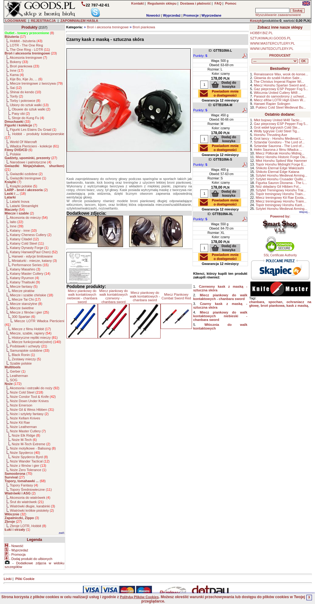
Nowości (153, 15)
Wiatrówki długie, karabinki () (32, 506)
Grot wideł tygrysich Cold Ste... (277, 127)
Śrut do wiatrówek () (27, 502)
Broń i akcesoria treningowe (108, 27)
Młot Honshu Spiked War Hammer (281, 160)
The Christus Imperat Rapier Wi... (279, 81)
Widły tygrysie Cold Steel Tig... (277, 131)
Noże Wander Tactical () (30, 461)
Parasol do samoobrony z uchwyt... (280, 96)
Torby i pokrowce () (25, 100)
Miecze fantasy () (24, 286)
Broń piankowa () (24, 66)
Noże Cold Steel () (26, 392)
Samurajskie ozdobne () (29, 350)
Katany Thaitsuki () (25, 282)
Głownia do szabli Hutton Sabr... (278, 78)
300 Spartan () (23, 316)
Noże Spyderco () (25, 452)
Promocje (191, 15)
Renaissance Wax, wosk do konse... (281, 74)
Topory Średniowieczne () (31, 489)
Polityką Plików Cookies (139, 597)
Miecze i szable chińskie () (31, 295)
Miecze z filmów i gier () (29, 312)
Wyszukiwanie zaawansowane (278, 15)
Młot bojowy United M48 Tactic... (278, 120)
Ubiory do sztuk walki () (29, 105)
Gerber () (18, 371)
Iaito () (16, 222)
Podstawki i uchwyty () (28, 346)
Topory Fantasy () (24, 485)
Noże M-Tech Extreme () (31, 444)
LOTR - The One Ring (26, 45)
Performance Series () (30, 265)
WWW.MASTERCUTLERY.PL (272, 43)
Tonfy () (16, 96)
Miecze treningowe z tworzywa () (36, 83)
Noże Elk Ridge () (26, 435)
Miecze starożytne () (26, 304)
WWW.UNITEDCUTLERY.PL (271, 48)
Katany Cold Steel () (27, 243)
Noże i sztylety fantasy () (29, 414)
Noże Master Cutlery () (28, 431)
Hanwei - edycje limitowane (32, 256)
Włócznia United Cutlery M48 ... (277, 92)
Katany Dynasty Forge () (29, 248)
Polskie (15, 154)
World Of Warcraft (23, 142)
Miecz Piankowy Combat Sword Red (176, 296)
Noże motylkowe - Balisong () (33, 448)
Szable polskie (21, 363)
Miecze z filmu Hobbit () (31, 329)
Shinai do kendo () (25, 92)
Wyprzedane (211, 15)
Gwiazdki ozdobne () (26, 174)
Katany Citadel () (24, 239)
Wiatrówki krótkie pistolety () (32, 510)
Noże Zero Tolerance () (28, 470)
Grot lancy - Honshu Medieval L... (279, 138)
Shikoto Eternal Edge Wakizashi (280, 168)
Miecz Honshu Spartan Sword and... (281, 85)
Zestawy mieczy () (26, 359)
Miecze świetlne (22, 308)
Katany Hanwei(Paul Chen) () (34, 252)
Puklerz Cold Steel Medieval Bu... (281, 107)
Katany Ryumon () (24, 278)
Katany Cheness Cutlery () (30, 235)
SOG (13, 380)
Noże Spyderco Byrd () (30, 457)
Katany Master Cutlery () (30, 273)
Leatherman (19, 376)
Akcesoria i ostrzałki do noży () (34, 388)
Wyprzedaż (172, 15)
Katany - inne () (23, 230)
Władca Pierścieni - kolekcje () (34, 146)
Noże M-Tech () (24, 440)
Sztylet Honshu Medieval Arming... (281, 175)
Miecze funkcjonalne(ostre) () (36, 342)
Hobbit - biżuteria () (26, 41)
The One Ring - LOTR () (30, 49)
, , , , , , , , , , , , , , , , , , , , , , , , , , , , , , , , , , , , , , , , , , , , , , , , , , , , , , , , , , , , (275, 61)
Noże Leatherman (23, 427)
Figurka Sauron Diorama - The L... (281, 183)
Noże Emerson (21, 405)
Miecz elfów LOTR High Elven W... (279, 100)
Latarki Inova (19, 201)
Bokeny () (19, 62)
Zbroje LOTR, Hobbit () (28, 526)
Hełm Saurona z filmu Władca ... (278, 149)
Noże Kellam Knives (25, 418)
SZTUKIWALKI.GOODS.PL (270, 38)
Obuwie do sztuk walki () (31, 109)
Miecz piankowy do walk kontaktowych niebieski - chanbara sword (82, 296)
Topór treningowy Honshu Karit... (280, 205)
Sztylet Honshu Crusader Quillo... (281, 179)
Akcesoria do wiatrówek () (30, 497)
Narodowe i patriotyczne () (30, 162)
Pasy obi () (21, 113)
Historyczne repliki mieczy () (35, 337)
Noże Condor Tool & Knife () (33, 396)
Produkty (30, 27)
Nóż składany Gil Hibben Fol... (278, 186)
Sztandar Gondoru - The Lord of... (279, 142)
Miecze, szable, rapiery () (30, 333)
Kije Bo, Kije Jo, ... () (26, 79)
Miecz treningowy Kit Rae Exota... (281, 197)
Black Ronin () (23, 355)
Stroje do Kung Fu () (28, 118)
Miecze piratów (23, 291)
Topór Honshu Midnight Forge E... (281, 164)
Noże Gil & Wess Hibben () (32, 409)
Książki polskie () (23, 186)
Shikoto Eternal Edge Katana (277, 172)
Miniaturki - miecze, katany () (34, 260)
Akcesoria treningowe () (28, 57)
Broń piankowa (144, 27)
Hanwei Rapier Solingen (272, 104)
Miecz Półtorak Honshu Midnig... (280, 153)
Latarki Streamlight (24, 206)
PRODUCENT (280, 55)
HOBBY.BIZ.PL (261, 33)
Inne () (16, 70)
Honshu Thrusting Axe (270, 135)
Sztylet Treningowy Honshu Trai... (281, 190)
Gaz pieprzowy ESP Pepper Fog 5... (281, 89)
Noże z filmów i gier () (28, 465)
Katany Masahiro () (25, 269)
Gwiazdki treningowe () (28, 178)
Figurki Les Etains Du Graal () (33, 129)
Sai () (16, 88)
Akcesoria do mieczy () (29, 217)
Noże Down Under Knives (29, 401)
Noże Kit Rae (20, 422)
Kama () (17, 75)
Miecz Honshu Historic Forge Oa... (281, 157)
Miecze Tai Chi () (26, 299)
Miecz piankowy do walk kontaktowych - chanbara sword (145, 296)
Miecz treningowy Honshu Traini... (281, 201)
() (29, 33)
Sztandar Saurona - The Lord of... (279, 146)
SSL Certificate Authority (280, 254)
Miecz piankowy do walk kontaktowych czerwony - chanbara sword (113, 296)
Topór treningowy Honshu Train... (280, 194)
